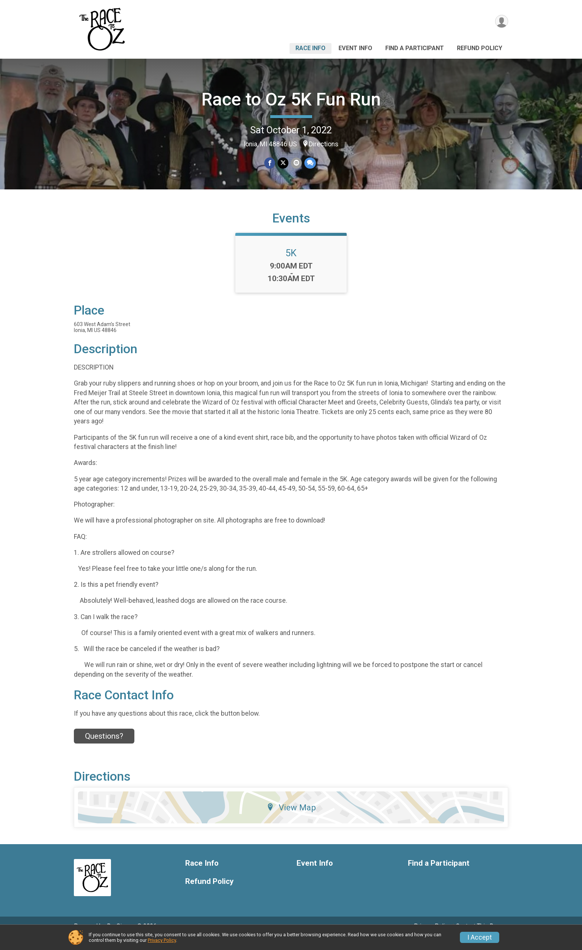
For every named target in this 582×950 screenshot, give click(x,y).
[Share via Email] (296, 163)
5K (291, 263)
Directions (324, 144)
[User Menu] (501, 22)
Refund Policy (479, 48)
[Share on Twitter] (283, 163)
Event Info (355, 48)
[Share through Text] (309, 163)
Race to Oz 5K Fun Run (291, 99)
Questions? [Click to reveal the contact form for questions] (104, 746)
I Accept (479, 937)
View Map (291, 818)
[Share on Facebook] (270, 163)
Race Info (310, 48)
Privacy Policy (162, 940)
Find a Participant (414, 48)
